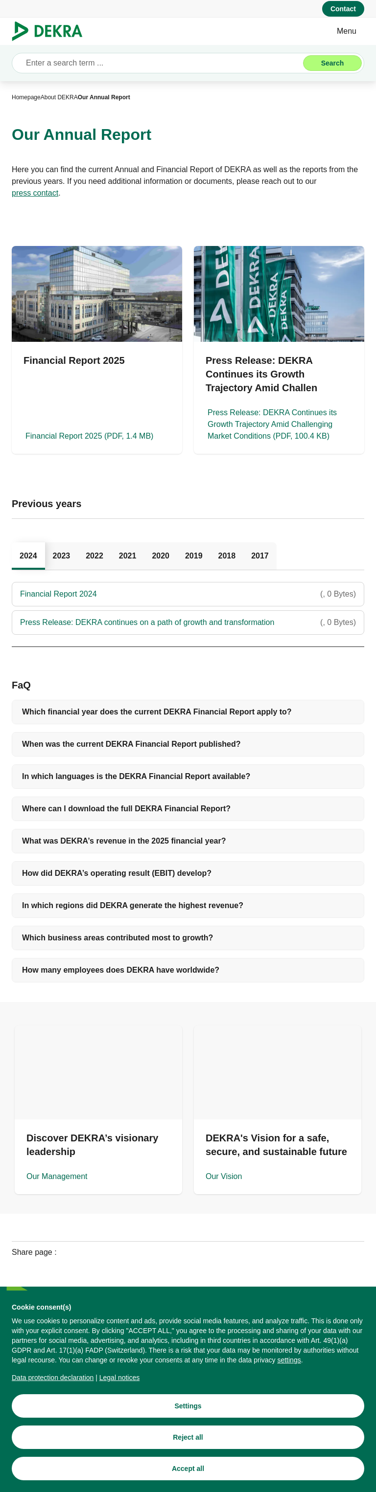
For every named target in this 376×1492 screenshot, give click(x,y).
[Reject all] (188, 1442)
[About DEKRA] (59, 97)
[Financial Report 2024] (188, 594)
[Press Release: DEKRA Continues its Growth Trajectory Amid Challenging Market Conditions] (279, 350)
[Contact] (343, 9)
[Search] (332, 63)
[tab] (28, 556)
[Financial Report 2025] (97, 350)
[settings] (289, 1365)
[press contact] (35, 193)
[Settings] (188, 1411)
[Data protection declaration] (53, 1382)
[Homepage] (26, 97)
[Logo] (51, 31)
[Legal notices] (119, 1382)
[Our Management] (98, 1109)
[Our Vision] (277, 1109)
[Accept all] (188, 1473)
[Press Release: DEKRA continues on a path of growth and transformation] (188, 622)
